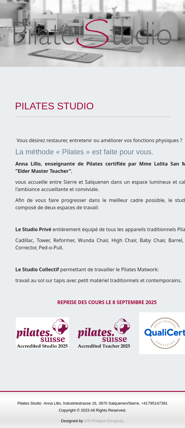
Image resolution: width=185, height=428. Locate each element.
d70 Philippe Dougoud (103, 421)
